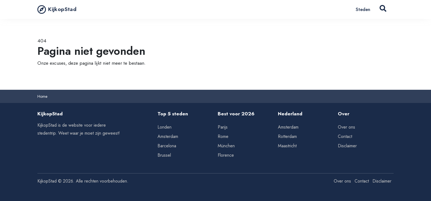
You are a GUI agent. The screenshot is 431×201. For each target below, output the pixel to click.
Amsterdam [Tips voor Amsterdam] (168, 136)
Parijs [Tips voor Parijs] (223, 127)
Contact (345, 136)
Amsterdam (288, 127)
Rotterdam (287, 136)
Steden (363, 9)
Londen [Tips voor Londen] (165, 127)
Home (42, 96)
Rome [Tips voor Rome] (223, 136)
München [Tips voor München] (226, 146)
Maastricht (287, 146)
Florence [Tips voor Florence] (226, 155)
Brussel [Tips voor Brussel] (164, 155)
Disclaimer (347, 146)
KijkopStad (56, 9)
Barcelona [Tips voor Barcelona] (167, 146)
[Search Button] (383, 9)
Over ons (346, 127)
